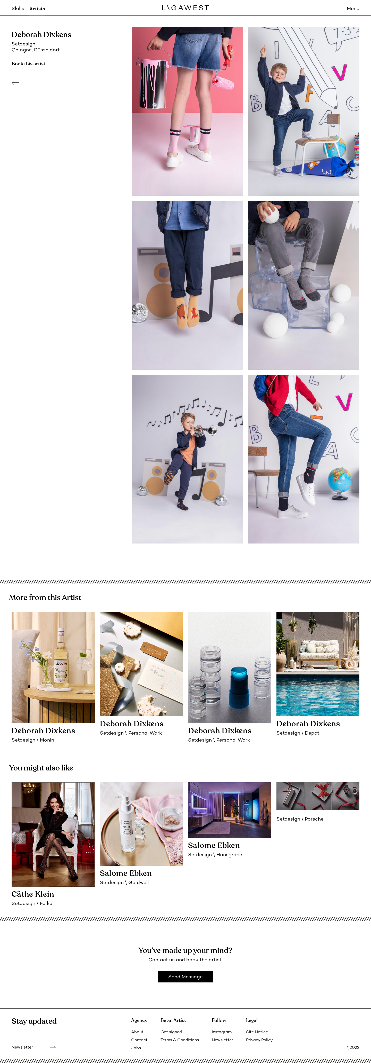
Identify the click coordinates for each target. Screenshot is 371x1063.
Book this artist (28, 63)
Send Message (185, 977)
